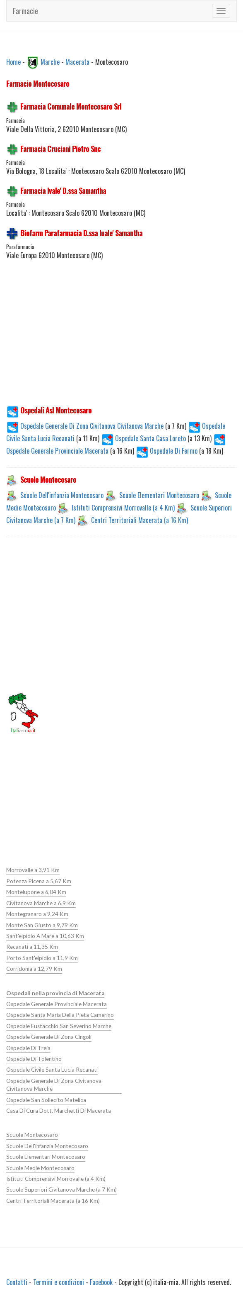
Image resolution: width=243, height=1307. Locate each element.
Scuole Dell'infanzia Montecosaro (61, 495)
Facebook (101, 1282)
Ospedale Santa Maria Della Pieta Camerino (60, 1014)
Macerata (77, 61)
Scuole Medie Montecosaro (40, 1168)
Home (13, 61)
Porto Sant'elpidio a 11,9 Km (42, 958)
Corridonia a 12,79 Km (34, 968)
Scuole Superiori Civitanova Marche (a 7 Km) (61, 1189)
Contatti (16, 1282)
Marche (50, 61)
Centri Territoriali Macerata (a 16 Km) (139, 520)
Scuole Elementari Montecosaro (159, 495)
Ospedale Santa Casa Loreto (144, 438)
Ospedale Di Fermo (167, 451)
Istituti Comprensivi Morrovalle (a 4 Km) (123, 508)
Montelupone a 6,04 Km (36, 892)
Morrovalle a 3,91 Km (33, 870)
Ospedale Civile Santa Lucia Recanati (52, 1069)
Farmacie (25, 10)
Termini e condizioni (58, 1282)
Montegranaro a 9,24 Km (37, 914)
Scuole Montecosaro (32, 1134)
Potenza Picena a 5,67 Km (38, 881)
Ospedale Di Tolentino (34, 1058)
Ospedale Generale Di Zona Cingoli (48, 1036)
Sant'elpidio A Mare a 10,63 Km (45, 936)
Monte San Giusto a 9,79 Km (42, 925)
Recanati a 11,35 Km (32, 946)
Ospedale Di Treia (28, 1048)
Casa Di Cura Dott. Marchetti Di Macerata (58, 1110)
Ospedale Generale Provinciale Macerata (56, 1004)
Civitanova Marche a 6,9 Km (41, 903)
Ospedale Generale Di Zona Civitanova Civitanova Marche (85, 426)
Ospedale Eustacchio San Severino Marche (58, 1026)
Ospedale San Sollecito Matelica (46, 1100)
